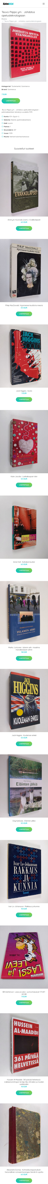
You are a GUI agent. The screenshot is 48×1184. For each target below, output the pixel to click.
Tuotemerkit (16, 86)
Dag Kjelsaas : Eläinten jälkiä (24, 821)
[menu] (43, 3)
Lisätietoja (11, 101)
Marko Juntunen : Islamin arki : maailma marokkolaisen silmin (24, 648)
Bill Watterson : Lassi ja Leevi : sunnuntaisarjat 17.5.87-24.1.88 (24, 993)
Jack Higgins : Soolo (24, 391)
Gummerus (25, 86)
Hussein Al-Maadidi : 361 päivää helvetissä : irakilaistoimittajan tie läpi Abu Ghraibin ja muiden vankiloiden (24, 1082)
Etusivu (4, 19)
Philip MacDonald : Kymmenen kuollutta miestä (24, 305)
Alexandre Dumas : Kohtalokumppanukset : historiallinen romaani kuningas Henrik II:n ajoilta (24, 1171)
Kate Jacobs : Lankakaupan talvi (24, 476)
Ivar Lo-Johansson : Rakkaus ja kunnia (24, 906)
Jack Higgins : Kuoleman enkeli (24, 735)
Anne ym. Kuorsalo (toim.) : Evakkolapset (24, 220)
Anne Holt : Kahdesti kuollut (24, 562)
